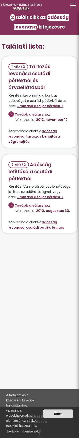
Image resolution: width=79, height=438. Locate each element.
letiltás (58, 227)
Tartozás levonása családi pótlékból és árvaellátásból (29, 77)
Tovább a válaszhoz (32, 114)
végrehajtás (18, 141)
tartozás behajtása (43, 136)
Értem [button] (58, 413)
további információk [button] (23, 431)
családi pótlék (38, 227)
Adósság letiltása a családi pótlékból (30, 171)
